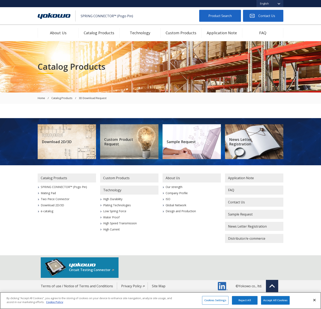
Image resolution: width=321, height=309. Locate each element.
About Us (58, 32)
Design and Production (181, 211)
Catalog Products (99, 32)
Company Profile (177, 193)
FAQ (262, 32)
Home (41, 98)
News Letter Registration (240, 142)
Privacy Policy (131, 286)
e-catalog (47, 211)
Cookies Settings (215, 300)
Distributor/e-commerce (246, 238)
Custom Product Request (118, 142)
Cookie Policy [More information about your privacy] (54, 302)
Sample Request (181, 141)
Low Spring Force (114, 211)
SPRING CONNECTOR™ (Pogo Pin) (64, 187)
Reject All (244, 300)
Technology (140, 32)
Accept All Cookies (275, 300)
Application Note (222, 32)
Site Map (158, 286)
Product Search (220, 16)
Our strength (174, 187)
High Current (111, 229)
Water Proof (111, 217)
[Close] (314, 299)
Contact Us (266, 16)
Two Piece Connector (55, 199)
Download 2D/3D (57, 141)
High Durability (112, 199)
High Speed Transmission (120, 223)
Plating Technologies (117, 205)
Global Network (176, 205)
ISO (168, 199)
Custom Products (181, 32)
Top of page (272, 286)
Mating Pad (48, 193)
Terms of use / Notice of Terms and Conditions (77, 286)
